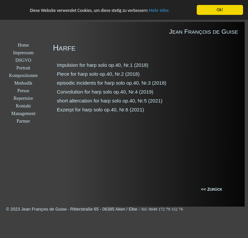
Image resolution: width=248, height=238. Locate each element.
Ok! (220, 10)
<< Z (205, 189)
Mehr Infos (159, 10)
